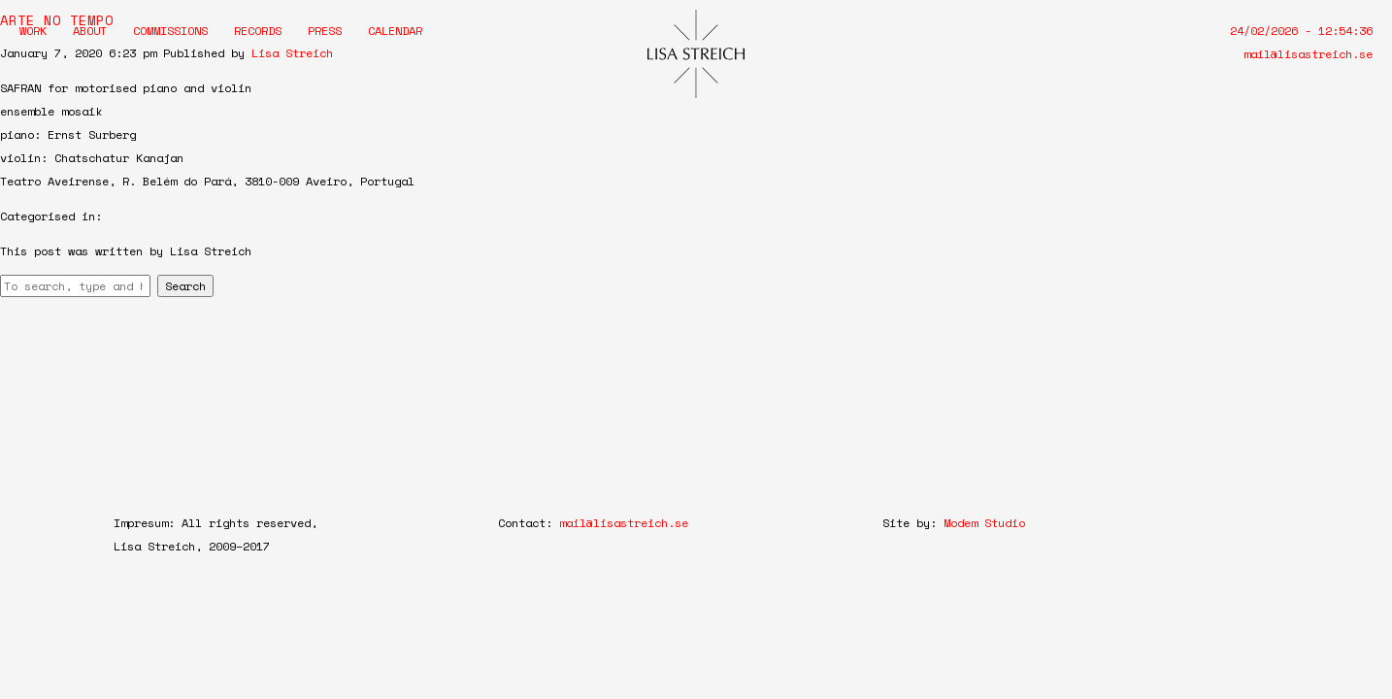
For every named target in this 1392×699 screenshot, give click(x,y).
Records (258, 30)
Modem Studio (984, 523)
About (90, 30)
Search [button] (185, 286)
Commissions (170, 30)
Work (33, 30)
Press (325, 30)
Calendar (395, 30)
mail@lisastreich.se (1308, 54)
